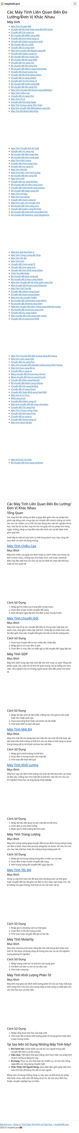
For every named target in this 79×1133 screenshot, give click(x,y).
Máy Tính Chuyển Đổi (21, 26)
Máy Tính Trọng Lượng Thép (24, 410)
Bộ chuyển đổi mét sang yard (25, 206)
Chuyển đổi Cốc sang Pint (23, 407)
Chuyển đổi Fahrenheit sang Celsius (28, 187)
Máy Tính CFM (17, 178)
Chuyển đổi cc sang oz (21, 371)
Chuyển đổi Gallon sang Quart (25, 291)
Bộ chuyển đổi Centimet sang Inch (27, 309)
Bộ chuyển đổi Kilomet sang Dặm (26, 303)
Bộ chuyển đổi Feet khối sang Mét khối (29, 212)
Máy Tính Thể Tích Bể (21, 288)
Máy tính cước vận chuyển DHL (25, 202)
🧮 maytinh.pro (10, 3)
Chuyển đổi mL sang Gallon (24, 312)
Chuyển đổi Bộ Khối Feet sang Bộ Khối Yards (32, 29)
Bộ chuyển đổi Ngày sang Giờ (25, 190)
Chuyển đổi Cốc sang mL (22, 32)
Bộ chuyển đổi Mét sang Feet (24, 154)
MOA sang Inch (18, 398)
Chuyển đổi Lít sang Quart (23, 389)
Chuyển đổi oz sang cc (21, 416)
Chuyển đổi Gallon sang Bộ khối (26, 209)
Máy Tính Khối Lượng (21, 160)
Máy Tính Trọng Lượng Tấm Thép (26, 105)
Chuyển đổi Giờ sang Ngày (23, 102)
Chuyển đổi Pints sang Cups (24, 163)
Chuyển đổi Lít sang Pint (22, 96)
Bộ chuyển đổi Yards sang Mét (25, 84)
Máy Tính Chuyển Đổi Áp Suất (25, 148)
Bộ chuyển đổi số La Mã (22, 44)
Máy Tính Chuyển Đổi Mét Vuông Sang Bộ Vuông (34, 355)
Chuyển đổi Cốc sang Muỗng (24, 386)
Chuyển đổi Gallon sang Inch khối (27, 41)
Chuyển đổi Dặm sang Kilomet (25, 380)
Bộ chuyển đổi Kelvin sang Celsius (27, 383)
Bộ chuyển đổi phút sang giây (25, 157)
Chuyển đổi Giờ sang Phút (23, 413)
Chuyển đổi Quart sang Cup (24, 71)
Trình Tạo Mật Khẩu (20, 273)
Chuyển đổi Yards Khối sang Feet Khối (29, 392)
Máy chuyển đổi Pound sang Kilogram (29, 285)
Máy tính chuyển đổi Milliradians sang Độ (30, 108)
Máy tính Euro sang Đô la (23, 368)
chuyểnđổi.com (61, 1124)
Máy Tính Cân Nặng (20, 196)
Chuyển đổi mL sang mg (22, 151)
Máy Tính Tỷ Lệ (18, 99)
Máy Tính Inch (17, 261)
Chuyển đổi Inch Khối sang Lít (25, 38)
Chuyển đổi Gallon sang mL (24, 53)
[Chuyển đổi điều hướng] (74, 3)
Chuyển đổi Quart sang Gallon (25, 294)
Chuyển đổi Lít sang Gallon (23, 78)
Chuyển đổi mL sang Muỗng (24, 181)
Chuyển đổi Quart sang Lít (23, 199)
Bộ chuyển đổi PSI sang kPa (24, 65)
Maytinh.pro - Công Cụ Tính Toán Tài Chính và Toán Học (26, 1124)
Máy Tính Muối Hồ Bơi (21, 422)
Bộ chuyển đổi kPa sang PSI (24, 87)
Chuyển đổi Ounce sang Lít (23, 419)
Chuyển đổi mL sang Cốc (22, 62)
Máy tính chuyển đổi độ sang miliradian (29, 404)
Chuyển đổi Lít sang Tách (23, 47)
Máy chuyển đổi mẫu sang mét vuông (29, 315)
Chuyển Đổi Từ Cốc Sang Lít (24, 81)
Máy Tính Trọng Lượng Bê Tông (26, 255)
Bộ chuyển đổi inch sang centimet (27, 462)
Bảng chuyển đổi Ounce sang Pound (28, 377)
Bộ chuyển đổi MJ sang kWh (24, 59)
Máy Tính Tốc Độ (19, 258)
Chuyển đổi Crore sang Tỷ (23, 264)
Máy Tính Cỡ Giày (19, 193)
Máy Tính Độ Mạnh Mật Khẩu (25, 111)
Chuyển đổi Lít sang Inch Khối (25, 318)
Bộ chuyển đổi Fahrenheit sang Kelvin (29, 300)
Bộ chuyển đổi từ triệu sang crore (27, 184)
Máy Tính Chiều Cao (20, 93)
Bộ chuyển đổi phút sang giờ (24, 276)
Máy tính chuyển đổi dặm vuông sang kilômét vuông (36, 306)
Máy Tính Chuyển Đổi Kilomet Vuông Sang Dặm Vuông (36, 365)
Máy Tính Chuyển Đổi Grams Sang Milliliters (31, 90)
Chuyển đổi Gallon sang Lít (23, 401)
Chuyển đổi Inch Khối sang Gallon (27, 270)
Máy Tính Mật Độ (19, 169)
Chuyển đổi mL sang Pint (23, 362)
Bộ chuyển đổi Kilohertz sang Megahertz (30, 215)
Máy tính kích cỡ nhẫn (21, 459)
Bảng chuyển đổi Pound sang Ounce (28, 374)
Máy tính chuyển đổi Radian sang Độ (28, 50)
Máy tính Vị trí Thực (20, 395)
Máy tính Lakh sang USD (22, 359)
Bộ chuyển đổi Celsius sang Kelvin (27, 279)
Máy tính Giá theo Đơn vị (22, 252)
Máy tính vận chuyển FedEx (24, 297)
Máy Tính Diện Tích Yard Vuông (25, 172)
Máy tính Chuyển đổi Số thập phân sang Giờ (32, 282)
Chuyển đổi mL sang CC (22, 166)
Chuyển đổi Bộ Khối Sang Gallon (26, 74)
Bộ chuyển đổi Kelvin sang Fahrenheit (29, 68)
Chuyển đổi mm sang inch (23, 267)
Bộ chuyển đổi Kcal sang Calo (25, 56)
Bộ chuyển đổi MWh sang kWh (25, 35)
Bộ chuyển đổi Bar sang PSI (24, 175)
